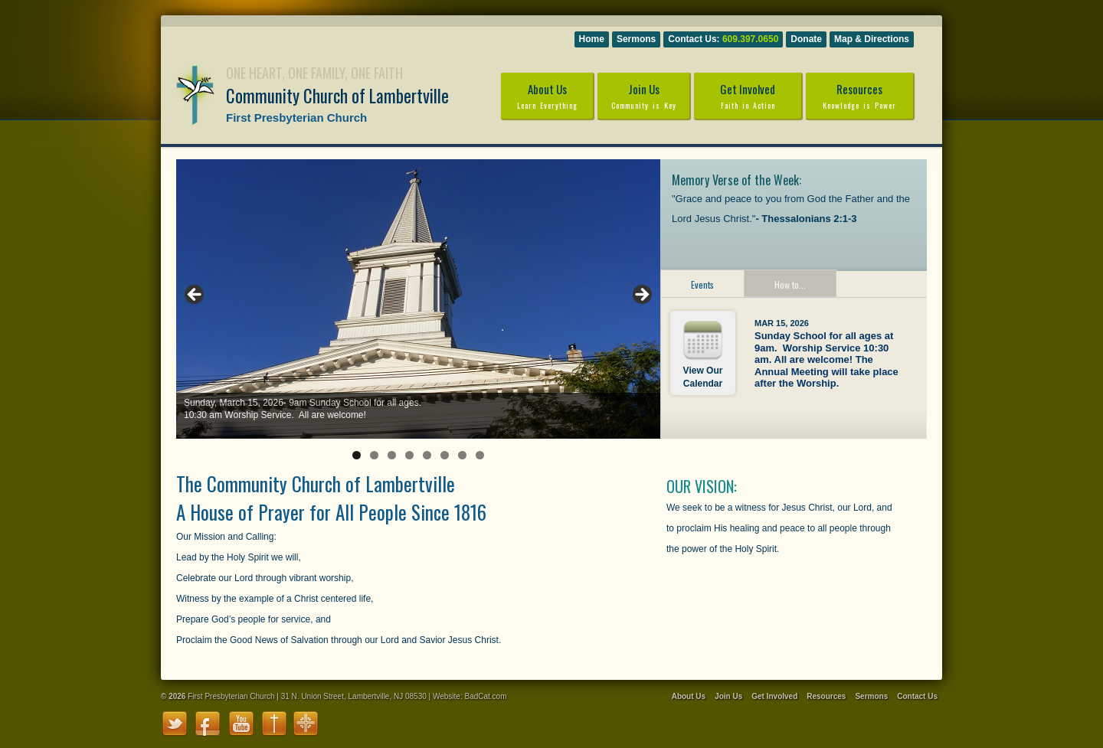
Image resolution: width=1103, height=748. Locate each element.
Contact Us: (723, 39)
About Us (547, 95)
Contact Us (917, 696)
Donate (806, 39)
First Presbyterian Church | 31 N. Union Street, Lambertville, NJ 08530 (307, 696)
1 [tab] (356, 455)
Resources (859, 95)
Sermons (636, 39)
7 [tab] (462, 455)
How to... (790, 284)
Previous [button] (195, 295)
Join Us (643, 95)
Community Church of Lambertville (337, 96)
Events (702, 284)
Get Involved (748, 95)
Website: (448, 696)
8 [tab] (480, 455)
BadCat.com (485, 696)
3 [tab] (392, 455)
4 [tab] (409, 455)
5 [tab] (427, 455)
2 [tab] (374, 455)
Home (591, 39)
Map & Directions (871, 39)
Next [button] (641, 295)
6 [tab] (444, 455)
